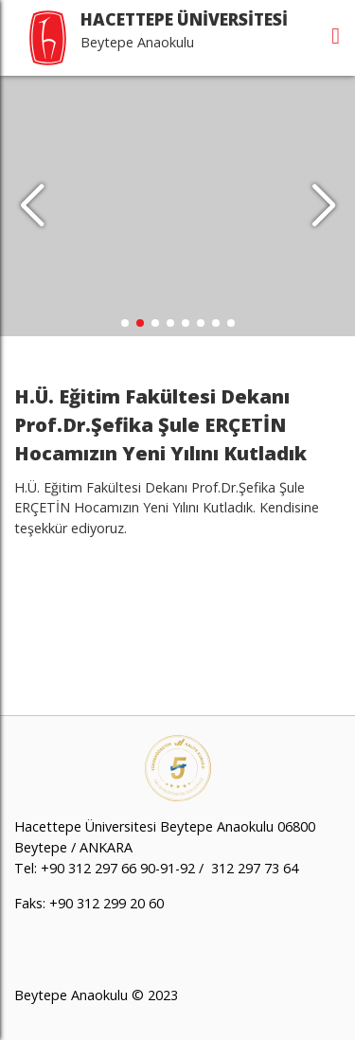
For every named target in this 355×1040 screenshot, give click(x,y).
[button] (323, 206)
